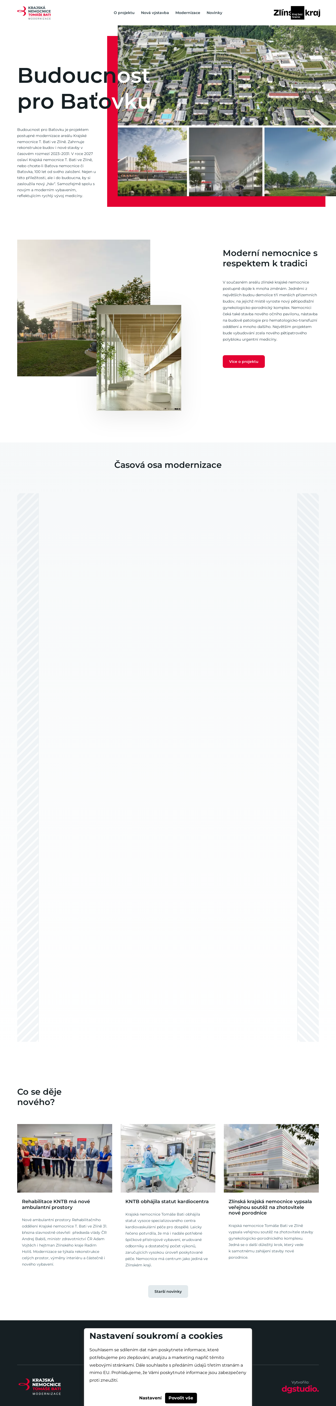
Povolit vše (181, 1397)
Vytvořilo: (300, 1387)
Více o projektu (243, 361)
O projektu (124, 12)
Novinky (214, 12)
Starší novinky (168, 1291)
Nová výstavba (155, 12)
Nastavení (150, 1397)
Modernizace (187, 12)
